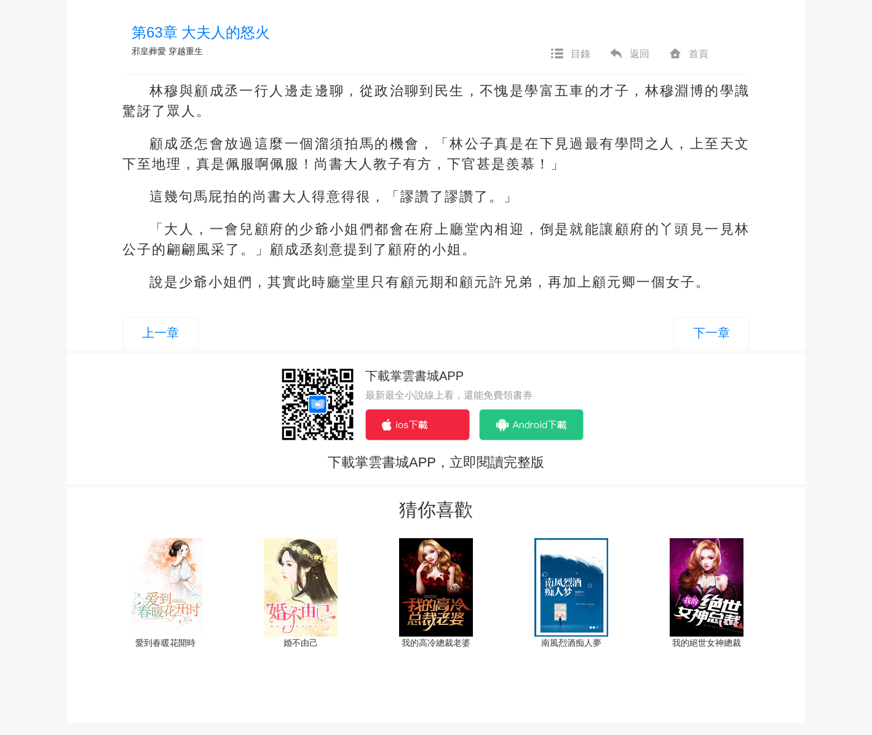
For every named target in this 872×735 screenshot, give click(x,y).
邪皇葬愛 (149, 51)
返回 (629, 54)
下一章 (711, 333)
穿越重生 (185, 51)
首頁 (688, 54)
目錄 (570, 54)
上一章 (160, 333)
